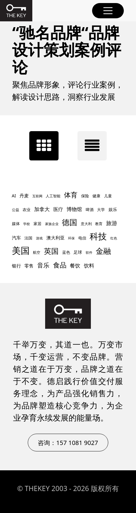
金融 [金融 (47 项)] (103, 251)
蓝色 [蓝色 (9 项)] (66, 252)
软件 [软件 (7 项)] (89, 252)
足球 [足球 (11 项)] (77, 252)
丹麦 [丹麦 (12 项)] (24, 195)
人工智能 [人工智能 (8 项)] (53, 196)
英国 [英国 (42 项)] (51, 251)
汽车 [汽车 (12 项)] (16, 238)
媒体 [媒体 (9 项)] (16, 223)
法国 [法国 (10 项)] (28, 238)
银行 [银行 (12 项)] (16, 266)
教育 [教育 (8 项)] (98, 223)
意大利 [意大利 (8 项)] (86, 223)
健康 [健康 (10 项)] (96, 196)
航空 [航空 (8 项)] (36, 252)
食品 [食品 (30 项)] (59, 264)
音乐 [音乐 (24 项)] (43, 265)
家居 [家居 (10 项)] (37, 223)
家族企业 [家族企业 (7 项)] (52, 224)
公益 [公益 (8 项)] (15, 209)
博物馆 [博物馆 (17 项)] (74, 209)
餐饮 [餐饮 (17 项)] (75, 265)
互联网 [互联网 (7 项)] (37, 196)
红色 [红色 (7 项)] (113, 238)
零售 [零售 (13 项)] (29, 266)
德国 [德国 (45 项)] (69, 222)
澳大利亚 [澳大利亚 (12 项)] (55, 238)
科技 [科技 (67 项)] (98, 236)
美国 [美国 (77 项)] (21, 250)
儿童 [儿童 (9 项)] (108, 196)
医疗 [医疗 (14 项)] (58, 209)
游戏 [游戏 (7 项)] (39, 238)
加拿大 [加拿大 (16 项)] (42, 209)
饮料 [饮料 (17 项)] (89, 265)
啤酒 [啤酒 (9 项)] (90, 209)
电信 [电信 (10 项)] (82, 238)
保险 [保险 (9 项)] (85, 196)
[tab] (44, 145)
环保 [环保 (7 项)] (71, 238)
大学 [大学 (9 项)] (101, 209)
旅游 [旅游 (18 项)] (111, 223)
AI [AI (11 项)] (14, 196)
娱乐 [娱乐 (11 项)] (113, 209)
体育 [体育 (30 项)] (70, 194)
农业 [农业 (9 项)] (26, 209)
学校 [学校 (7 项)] (26, 224)
